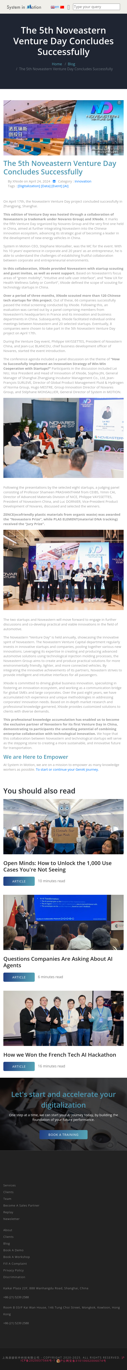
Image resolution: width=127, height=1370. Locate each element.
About (7, 1230)
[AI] (66, 186)
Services (9, 1185)
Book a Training (63, 1134)
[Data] (46, 186)
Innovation (83, 181)
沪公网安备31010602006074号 (81, 1361)
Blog (71, 64)
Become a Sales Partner (21, 1205)
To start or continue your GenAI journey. (67, 769)
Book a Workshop (16, 1257)
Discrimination (14, 1277)
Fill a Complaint (15, 1264)
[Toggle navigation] (48, 7)
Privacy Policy (13, 1270)
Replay (8, 1212)
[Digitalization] (29, 186)
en (55, 6)
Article (19, 881)
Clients (8, 1192)
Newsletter (11, 1219)
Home (57, 64)
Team (7, 1199)
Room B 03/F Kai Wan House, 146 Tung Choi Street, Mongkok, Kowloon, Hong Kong (61, 1310)
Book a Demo (13, 1250)
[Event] (57, 186)
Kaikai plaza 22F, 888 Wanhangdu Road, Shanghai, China (45, 1288)
